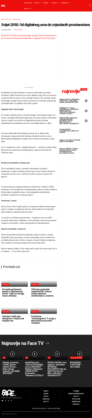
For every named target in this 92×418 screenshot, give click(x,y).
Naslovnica (6, 19)
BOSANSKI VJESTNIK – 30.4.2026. (76, 364)
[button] (90, 5)
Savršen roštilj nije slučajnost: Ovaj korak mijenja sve (13, 318)
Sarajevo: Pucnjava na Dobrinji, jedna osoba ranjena (69, 140)
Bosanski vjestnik (76, 358)
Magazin (16, 19)
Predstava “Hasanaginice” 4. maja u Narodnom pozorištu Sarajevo (43, 319)
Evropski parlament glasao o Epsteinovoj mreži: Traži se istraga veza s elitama (13, 292)
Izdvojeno (6, 284)
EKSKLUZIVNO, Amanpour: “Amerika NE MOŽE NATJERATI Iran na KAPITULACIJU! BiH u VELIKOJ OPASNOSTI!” (69, 120)
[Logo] (3, 6)
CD (4, 358)
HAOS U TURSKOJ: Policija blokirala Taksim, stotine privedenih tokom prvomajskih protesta (68, 151)
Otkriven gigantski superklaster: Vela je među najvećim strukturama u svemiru (42, 292)
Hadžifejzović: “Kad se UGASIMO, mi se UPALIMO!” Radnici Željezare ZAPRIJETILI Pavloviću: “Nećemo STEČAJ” (69, 111)
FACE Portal (18, 29)
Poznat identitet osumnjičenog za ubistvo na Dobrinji (69, 131)
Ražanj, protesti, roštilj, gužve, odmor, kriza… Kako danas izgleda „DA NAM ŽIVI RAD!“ (69, 100)
